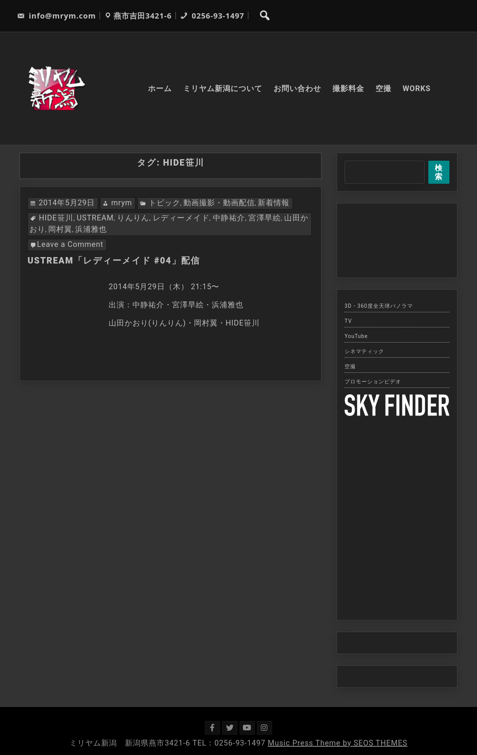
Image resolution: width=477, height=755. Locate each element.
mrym (121, 202)
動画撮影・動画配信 (219, 202)
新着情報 (273, 202)
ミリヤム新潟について (222, 88)
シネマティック (364, 351)
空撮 (383, 88)
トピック (164, 202)
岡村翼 (60, 229)
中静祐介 (229, 217)
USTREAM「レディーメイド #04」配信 (114, 261)
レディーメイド (181, 217)
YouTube (356, 336)
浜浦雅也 (91, 229)
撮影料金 (348, 88)
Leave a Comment (70, 244)
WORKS (417, 88)
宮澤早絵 (264, 217)
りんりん (133, 217)
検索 (439, 172)
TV (348, 321)
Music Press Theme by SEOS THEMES (338, 742)
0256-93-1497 (212, 16)
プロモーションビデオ (373, 381)
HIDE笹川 (56, 217)
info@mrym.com (56, 16)
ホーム (160, 88)
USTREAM (95, 217)
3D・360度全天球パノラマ (379, 306)
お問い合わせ (297, 88)
